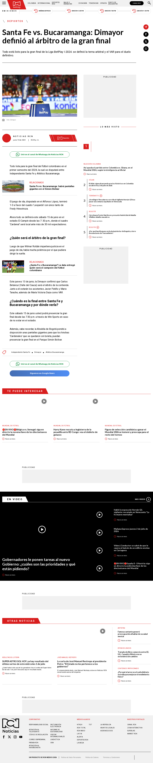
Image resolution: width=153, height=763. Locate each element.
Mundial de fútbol (10, 426)
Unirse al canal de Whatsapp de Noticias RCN (39, 154)
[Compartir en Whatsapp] (146, 48)
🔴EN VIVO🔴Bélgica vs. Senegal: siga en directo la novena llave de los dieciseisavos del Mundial (24, 432)
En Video (15, 499)
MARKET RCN (132, 734)
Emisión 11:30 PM (140, 11)
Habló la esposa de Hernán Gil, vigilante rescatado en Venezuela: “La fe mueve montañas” (131, 512)
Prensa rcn (33, 743)
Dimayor (37, 352)
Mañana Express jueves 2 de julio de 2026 (131, 530)
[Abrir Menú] (4, 3)
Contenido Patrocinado (128, 668)
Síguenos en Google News (39, 373)
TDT (90, 725)
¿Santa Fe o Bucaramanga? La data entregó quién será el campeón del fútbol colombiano (52, 268)
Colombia (32, 3)
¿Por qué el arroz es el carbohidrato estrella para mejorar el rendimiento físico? (133, 674)
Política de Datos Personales (71, 757)
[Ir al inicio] (17, 4)
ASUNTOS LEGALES (107, 728)
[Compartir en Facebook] (146, 34)
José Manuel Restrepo (66, 657)
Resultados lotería (10, 657)
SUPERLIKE (131, 731)
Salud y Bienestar (68, 3)
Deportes (15, 21)
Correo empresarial (37, 739)
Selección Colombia (92, 164)
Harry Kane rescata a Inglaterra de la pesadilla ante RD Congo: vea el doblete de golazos (75, 432)
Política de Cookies (92, 757)
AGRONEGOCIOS (106, 731)
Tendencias (93, 3)
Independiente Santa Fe (20, 352)
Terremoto (94, 196)
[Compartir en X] (146, 41)
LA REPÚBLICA (105, 725)
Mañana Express (42, 11)
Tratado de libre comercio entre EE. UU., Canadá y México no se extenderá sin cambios (133, 654)
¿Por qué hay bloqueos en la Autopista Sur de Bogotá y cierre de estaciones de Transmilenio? (112, 232)
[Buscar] (149, 3)
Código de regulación (38, 735)
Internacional (44, 3)
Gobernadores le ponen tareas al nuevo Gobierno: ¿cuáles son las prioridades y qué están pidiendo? (38, 564)
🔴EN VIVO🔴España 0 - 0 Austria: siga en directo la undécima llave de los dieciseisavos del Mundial (132, 565)
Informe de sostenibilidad (56, 731)
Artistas (121, 628)
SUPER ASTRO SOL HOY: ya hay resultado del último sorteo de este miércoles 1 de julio (25, 662)
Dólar (91, 180)
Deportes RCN (55, 3)
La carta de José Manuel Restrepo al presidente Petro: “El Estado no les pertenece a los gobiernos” (81, 664)
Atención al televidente (34, 731)
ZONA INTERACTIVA (134, 728)
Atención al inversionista (34, 747)
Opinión (103, 3)
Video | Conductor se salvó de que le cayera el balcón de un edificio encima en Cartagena (131, 548)
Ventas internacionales (57, 736)
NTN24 (79, 725)
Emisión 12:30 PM (75, 11)
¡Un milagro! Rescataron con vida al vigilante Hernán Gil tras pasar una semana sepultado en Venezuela (112, 201)
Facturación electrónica (55, 726)
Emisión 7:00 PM (108, 11)
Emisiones (9, 11)
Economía (83, 3)
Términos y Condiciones (111, 757)
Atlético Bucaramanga (55, 352)
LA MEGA (80, 743)
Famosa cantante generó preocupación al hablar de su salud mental (133, 634)
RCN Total (81, 728)
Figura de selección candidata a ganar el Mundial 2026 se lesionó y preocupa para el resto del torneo (127, 432)
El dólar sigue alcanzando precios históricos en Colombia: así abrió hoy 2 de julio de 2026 (111, 184)
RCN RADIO (81, 731)
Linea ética (55, 739)
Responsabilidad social (38, 725)
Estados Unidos (124, 648)
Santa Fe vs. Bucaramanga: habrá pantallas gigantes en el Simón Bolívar (51, 187)
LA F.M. (79, 734)
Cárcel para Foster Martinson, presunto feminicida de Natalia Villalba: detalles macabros (112, 216)
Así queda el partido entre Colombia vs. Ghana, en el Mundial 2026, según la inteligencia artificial (108, 169)
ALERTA (80, 737)
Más (143, 499)
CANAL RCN (137, 3)
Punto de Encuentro (113, 3)
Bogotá (92, 212)
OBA (52, 743)
